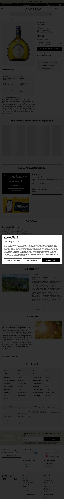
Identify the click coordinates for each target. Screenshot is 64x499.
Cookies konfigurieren (13, 260)
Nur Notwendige (32, 260)
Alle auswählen (51, 260)
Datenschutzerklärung (21, 254)
